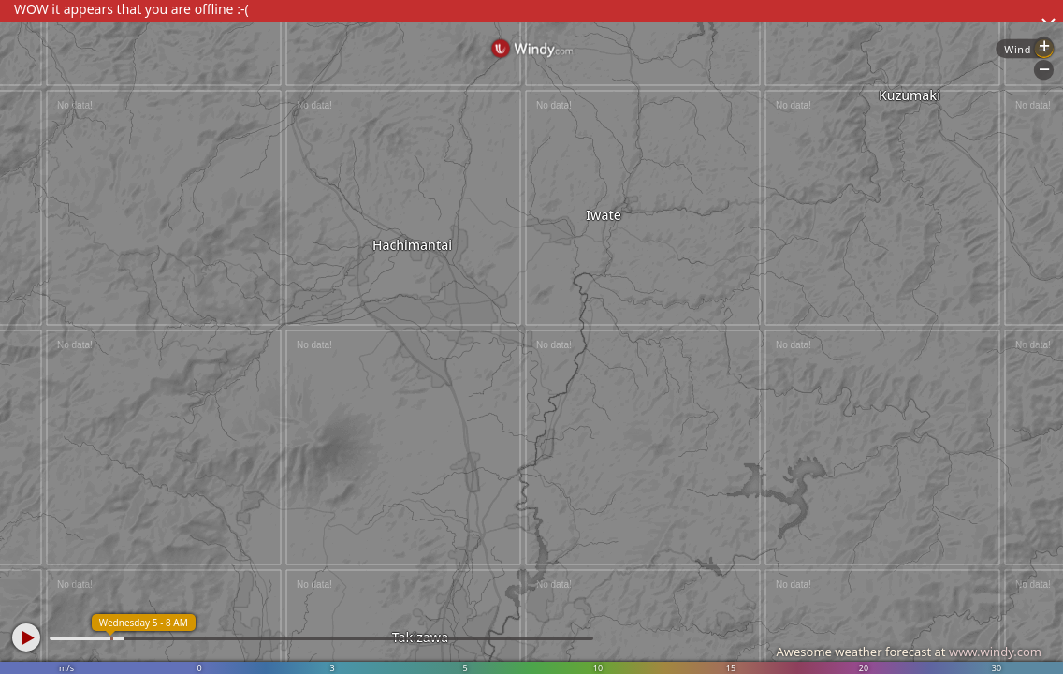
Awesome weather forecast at (908, 651)
